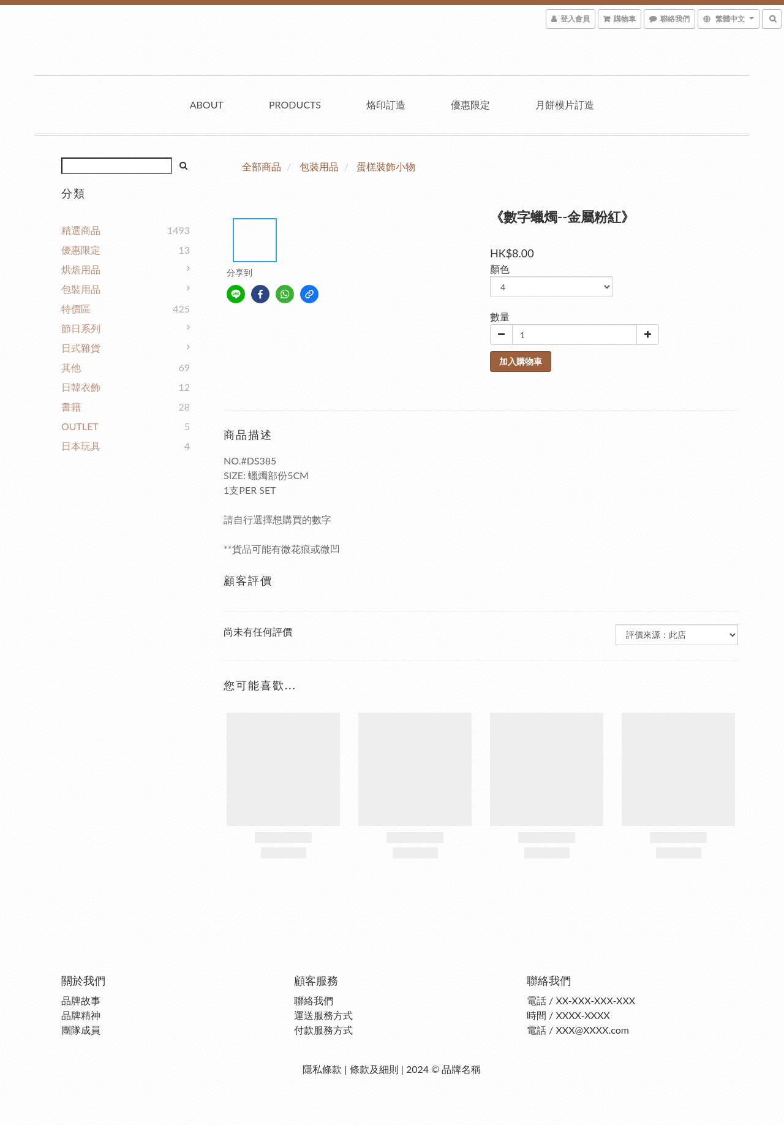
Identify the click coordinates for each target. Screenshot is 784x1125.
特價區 (76, 308)
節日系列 (80, 328)
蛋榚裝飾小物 (385, 166)
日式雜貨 (80, 348)
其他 (71, 367)
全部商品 (261, 166)
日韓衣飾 (80, 387)
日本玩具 (80, 446)
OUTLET (80, 426)
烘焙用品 (80, 269)
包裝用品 (80, 289)
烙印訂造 (385, 104)
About (207, 104)
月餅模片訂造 (564, 104)
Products (295, 104)
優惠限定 (470, 104)
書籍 (71, 406)
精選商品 (80, 230)
